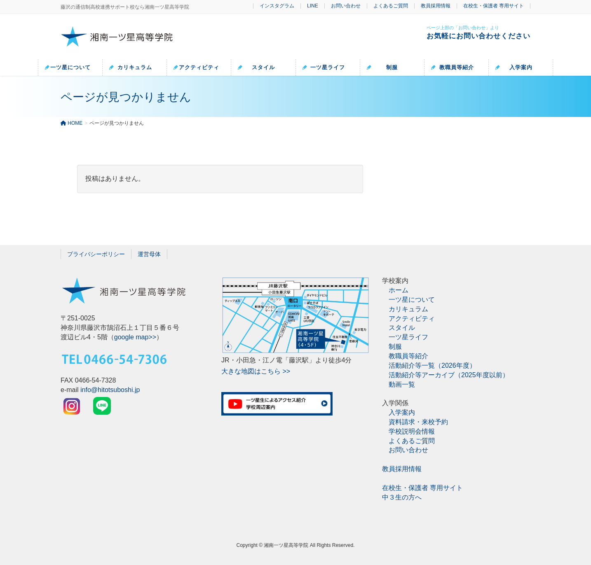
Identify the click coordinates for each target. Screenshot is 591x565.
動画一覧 (402, 384)
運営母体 (149, 254)
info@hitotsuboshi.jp (110, 389)
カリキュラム (408, 309)
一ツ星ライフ (408, 337)
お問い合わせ (346, 6)
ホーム (398, 290)
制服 (395, 346)
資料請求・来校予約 (418, 421)
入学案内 (402, 412)
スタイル (402, 327)
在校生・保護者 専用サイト (493, 6)
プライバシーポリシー (96, 254)
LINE (312, 6)
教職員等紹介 (408, 356)
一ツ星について (412, 299)
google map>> (135, 337)
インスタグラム (277, 6)
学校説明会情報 (412, 431)
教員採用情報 (435, 6)
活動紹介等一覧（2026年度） (432, 365)
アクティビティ (412, 318)
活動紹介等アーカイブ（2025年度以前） (449, 374)
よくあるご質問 (390, 6)
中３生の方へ (402, 497)
